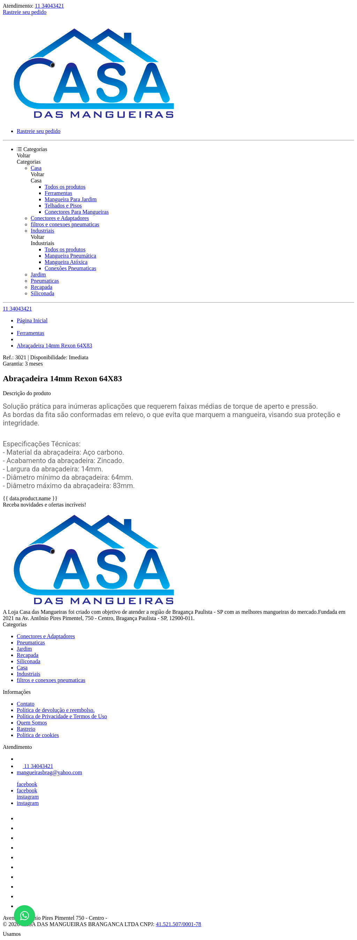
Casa (36, 168)
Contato (26, 704)
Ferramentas (58, 193)
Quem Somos (32, 723)
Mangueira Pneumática (70, 256)
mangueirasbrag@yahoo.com (49, 772)
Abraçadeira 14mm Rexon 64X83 (54, 345)
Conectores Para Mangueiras (77, 212)
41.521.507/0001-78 (178, 924)
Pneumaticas (45, 281)
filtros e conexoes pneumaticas (65, 224)
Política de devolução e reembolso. (55, 710)
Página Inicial (32, 320)
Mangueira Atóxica (66, 262)
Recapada (41, 287)
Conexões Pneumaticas (70, 268)
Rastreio (26, 729)
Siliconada (42, 293)
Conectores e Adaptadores (60, 218)
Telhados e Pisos (63, 206)
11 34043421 (49, 6)
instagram (28, 797)
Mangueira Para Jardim (71, 199)
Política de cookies (38, 735)
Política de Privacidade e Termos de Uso (62, 716)
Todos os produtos (65, 187)
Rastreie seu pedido (24, 12)
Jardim (38, 274)
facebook (27, 784)
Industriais (42, 231)
